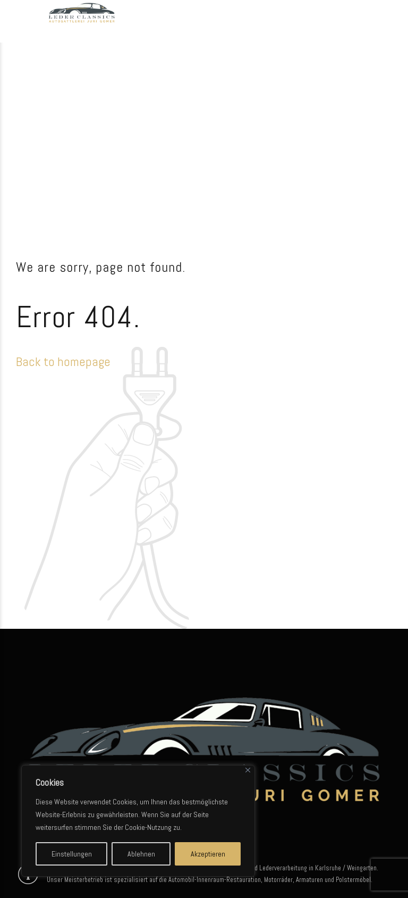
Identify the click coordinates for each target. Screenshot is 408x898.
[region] (138, 821)
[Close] (247, 770)
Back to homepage (63, 362)
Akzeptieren (208, 854)
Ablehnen (141, 854)
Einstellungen (72, 854)
